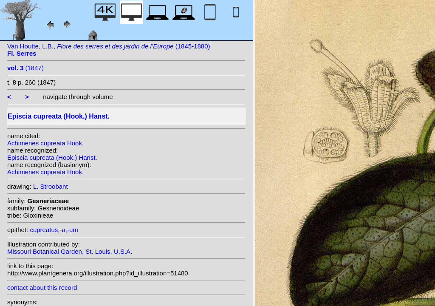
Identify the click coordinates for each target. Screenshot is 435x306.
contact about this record (42, 287)
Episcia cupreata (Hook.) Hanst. (52, 157)
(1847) (25, 67)
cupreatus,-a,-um (54, 229)
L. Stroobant (50, 186)
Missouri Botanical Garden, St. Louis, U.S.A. (69, 251)
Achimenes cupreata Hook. (45, 143)
